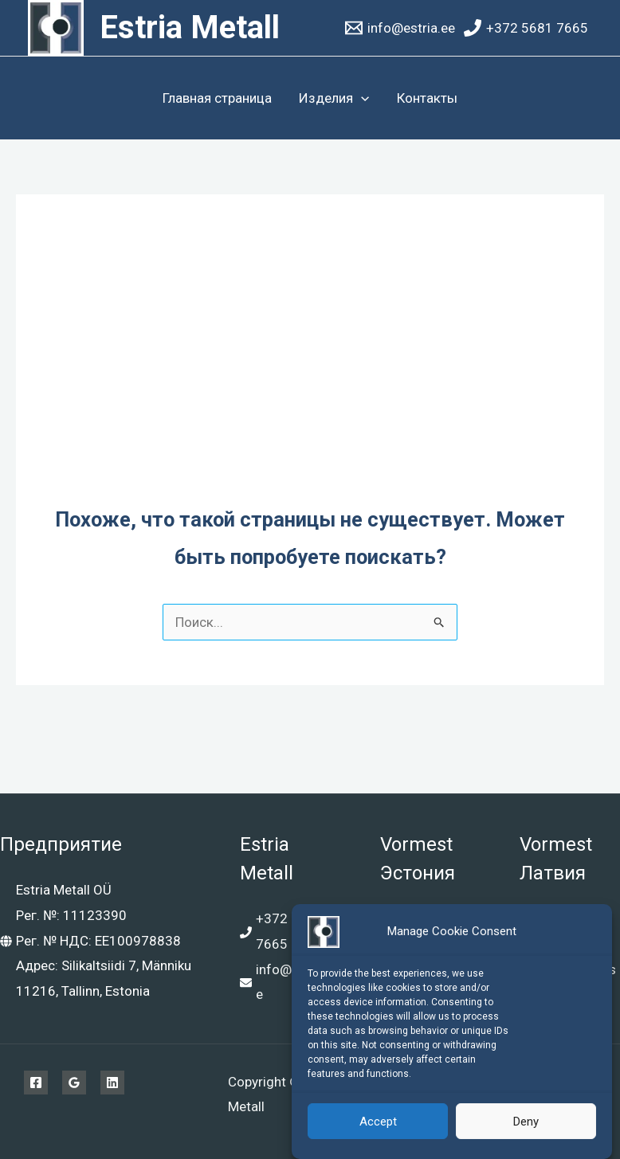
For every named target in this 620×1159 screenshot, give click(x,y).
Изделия (334, 98)
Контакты (427, 98)
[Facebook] (36, 1082)
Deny (526, 1122)
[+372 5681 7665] (526, 28)
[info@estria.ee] (400, 28)
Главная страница (217, 98)
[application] (361, 98)
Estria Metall (190, 27)
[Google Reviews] (74, 1082)
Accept (378, 1122)
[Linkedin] (112, 1082)
